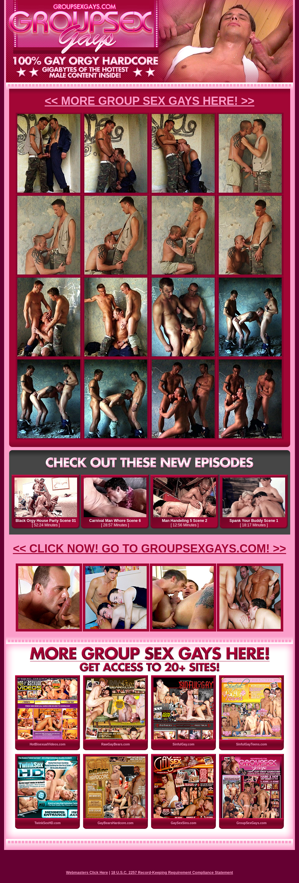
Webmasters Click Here (87, 872)
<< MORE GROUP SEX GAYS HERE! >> (149, 100)
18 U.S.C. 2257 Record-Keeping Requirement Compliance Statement (172, 872)
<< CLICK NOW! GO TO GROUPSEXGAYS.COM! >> (149, 548)
